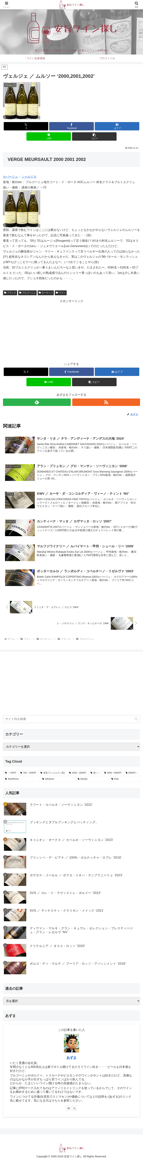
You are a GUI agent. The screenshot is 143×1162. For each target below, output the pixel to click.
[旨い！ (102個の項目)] (95, 773)
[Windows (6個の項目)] (58, 779)
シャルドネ (29, 176)
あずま (71, 1057)
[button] (94, 136)
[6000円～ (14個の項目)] (132, 773)
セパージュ (10, 176)
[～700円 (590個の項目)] (10, 773)
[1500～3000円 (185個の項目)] (77, 773)
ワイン (61, 292)
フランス (10, 292)
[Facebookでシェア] (71, 126)
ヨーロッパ (46, 292)
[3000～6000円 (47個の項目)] (113, 773)
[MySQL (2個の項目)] (92, 779)
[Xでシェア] (26, 126)
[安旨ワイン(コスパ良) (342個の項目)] (53, 773)
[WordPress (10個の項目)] (21, 779)
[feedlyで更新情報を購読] (37, 402)
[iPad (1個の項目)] (125, 779)
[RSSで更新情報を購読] (106, 402)
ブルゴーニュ (27, 292)
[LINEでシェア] (48, 136)
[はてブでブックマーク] (117, 126)
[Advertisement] (71, 330)
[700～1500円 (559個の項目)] (28, 773)
